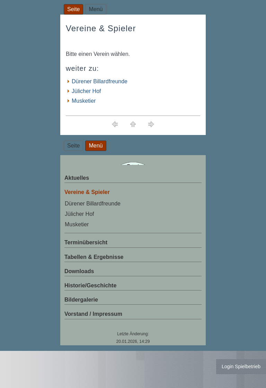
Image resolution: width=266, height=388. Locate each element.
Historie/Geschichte (90, 285)
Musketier (84, 101)
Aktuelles (76, 178)
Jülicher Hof (86, 91)
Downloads (79, 271)
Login (227, 366)
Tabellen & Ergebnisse (93, 257)
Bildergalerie (81, 300)
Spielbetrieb (247, 366)
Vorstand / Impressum (93, 314)
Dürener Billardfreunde (99, 81)
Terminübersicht (85, 242)
